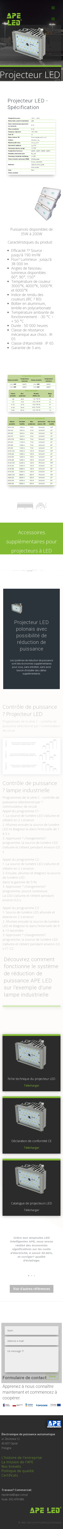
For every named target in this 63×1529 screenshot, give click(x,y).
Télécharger (31, 1085)
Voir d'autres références (31, 1289)
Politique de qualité (18, 1471)
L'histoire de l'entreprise (22, 1457)
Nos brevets (11, 1466)
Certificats (10, 1475)
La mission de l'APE (17, 1462)
